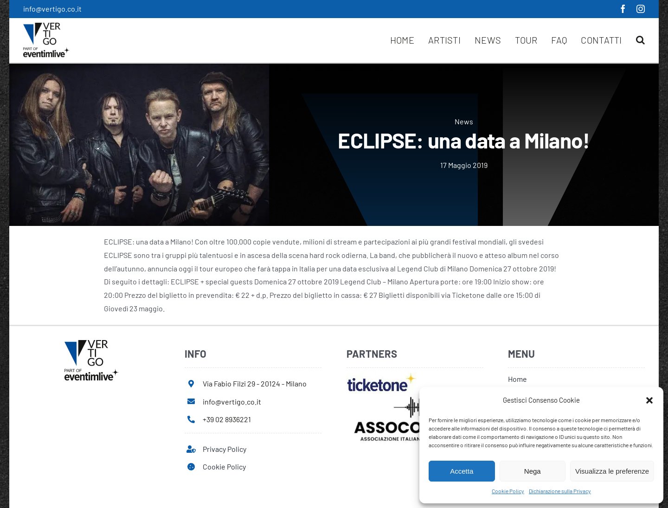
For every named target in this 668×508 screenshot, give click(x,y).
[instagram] (640, 9)
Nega (532, 471)
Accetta (461, 471)
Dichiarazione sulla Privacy (560, 491)
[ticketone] (382, 376)
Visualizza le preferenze (612, 471)
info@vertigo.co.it (52, 8)
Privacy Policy (224, 448)
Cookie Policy (508, 491)
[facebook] (623, 9)
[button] (649, 400)
